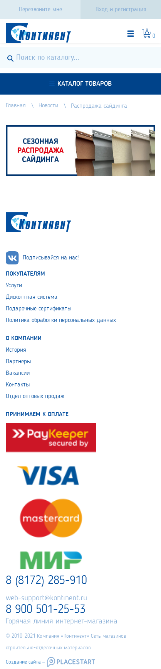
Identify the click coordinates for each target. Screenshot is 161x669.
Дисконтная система (31, 297)
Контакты (18, 385)
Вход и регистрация (121, 10)
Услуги (14, 286)
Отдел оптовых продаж (35, 396)
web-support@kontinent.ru (46, 598)
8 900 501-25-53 (46, 610)
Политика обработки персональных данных (61, 320)
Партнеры (18, 362)
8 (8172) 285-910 (46, 581)
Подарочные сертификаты (38, 309)
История (16, 350)
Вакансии (18, 373)
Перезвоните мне (40, 10)
